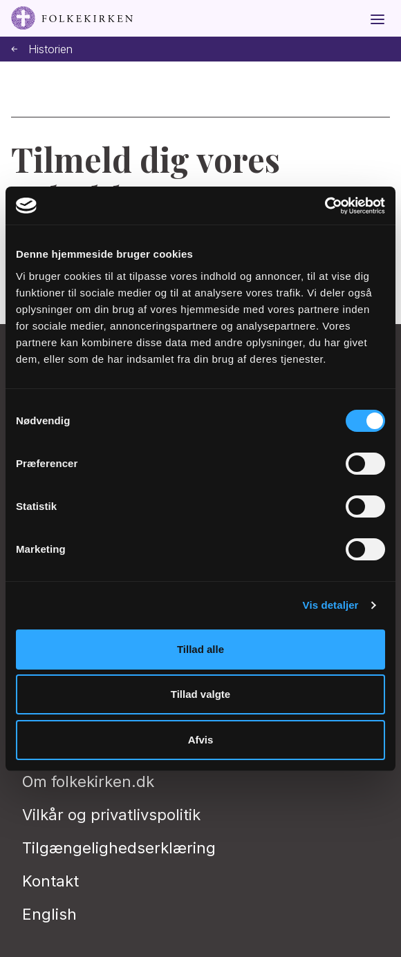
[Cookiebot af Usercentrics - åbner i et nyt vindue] (324, 206)
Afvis (201, 740)
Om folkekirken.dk (88, 781)
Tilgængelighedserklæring (119, 848)
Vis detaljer (331, 605)
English (49, 914)
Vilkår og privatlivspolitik (111, 814)
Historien (42, 49)
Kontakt (50, 881)
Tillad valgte (200, 694)
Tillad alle (200, 649)
